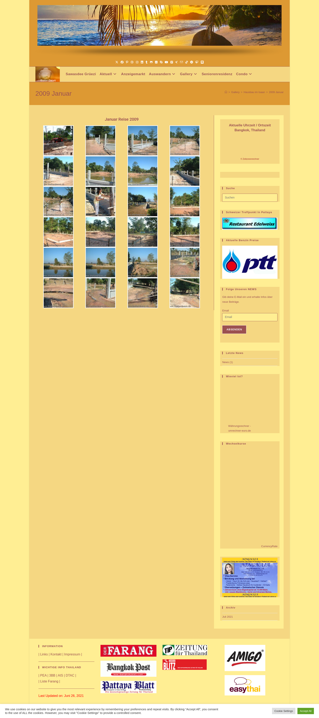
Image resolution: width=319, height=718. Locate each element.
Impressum (72, 654)
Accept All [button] (305, 711)
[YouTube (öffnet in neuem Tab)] (166, 62)
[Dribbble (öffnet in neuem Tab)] (132, 62)
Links (44, 654)
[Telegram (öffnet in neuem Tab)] (191, 62)
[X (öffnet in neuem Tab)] (116, 62)
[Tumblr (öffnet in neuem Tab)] (146, 62)
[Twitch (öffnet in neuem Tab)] (197, 62)
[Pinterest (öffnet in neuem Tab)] (127, 62)
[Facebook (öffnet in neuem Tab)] (122, 62)
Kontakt (55, 654)
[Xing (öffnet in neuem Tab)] (176, 62)
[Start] (226, 92)
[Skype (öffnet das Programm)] (161, 62)
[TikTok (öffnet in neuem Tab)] (186, 62)
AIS (60, 675)
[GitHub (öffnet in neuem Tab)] (151, 62)
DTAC (70, 675)
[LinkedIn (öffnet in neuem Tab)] (142, 62)
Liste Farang (49, 681)
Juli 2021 (227, 616)
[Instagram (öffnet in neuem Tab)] (137, 62)
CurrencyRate (269, 546)
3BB (52, 675)
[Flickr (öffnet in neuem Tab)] (156, 62)
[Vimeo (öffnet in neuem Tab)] (171, 62)
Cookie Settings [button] (283, 711)
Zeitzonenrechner (251, 159)
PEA (43, 675)
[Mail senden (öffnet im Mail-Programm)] (181, 62)
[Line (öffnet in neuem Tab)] (202, 62)
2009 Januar (276, 92)
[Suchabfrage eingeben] (249, 198)
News (225, 362)
